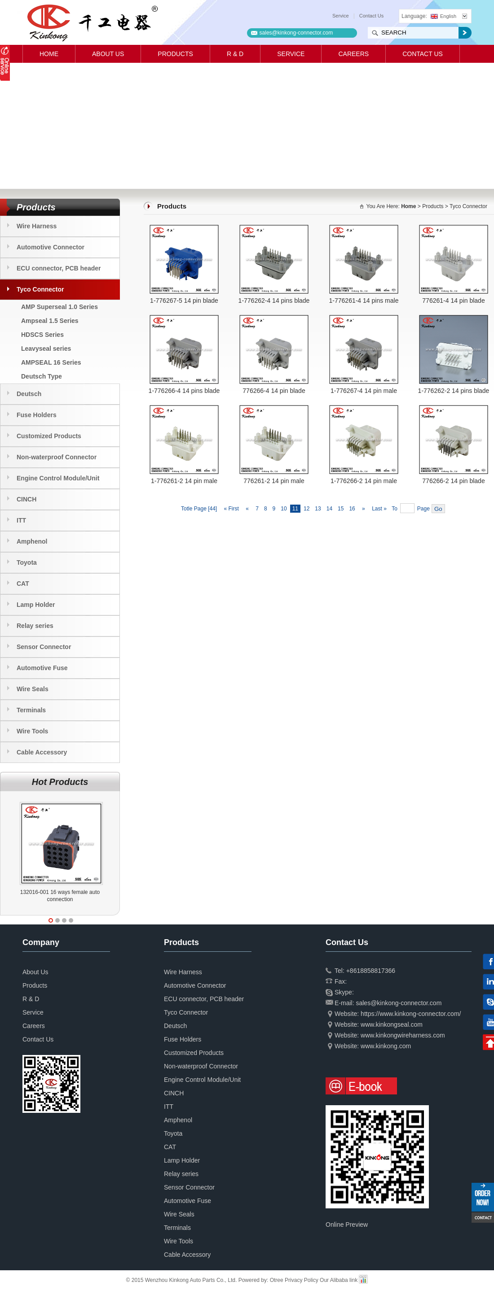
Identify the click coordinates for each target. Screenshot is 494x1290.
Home (49, 53)
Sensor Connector (44, 646)
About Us (108, 53)
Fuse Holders (37, 414)
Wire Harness (37, 226)
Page (423, 509)
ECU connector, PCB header (59, 268)
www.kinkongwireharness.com (403, 1035)
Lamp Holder (36, 604)
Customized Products (49, 436)
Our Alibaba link (338, 1280)
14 (329, 509)
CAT (23, 583)
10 (284, 509)
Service (340, 15)
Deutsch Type (41, 376)
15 (341, 509)
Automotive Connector (50, 247)
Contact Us (371, 15)
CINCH (26, 499)
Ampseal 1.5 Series (50, 320)
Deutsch (29, 393)
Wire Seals (33, 689)
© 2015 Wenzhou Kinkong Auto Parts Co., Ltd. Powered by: (198, 1280)
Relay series (35, 625)
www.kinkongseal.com (392, 1024)
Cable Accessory (42, 752)
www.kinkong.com (386, 1046)
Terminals (31, 710)
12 (306, 509)
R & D (235, 53)
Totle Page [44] (199, 509)
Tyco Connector (40, 289)
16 (352, 509)
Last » (380, 509)
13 (318, 509)
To (394, 509)
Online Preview (347, 1224)
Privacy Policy (301, 1280)
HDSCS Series (42, 334)
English (443, 16)
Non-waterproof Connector (57, 457)
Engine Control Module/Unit (58, 478)
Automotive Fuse (42, 667)
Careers (353, 53)
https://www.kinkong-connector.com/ (411, 1013)
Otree (276, 1280)
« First (230, 509)
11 (295, 509)
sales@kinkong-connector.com (296, 33)
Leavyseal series (46, 348)
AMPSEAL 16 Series (51, 362)
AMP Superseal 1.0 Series (59, 306)
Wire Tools (32, 731)
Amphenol (32, 541)
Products (175, 53)
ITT (21, 520)
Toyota (27, 562)
